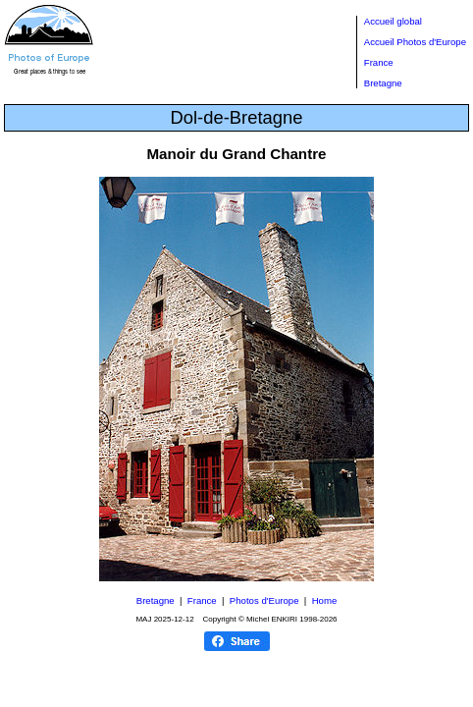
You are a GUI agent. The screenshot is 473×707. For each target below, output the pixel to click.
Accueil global (393, 21)
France (379, 62)
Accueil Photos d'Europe (415, 41)
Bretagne (383, 83)
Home (325, 600)
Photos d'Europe (264, 600)
